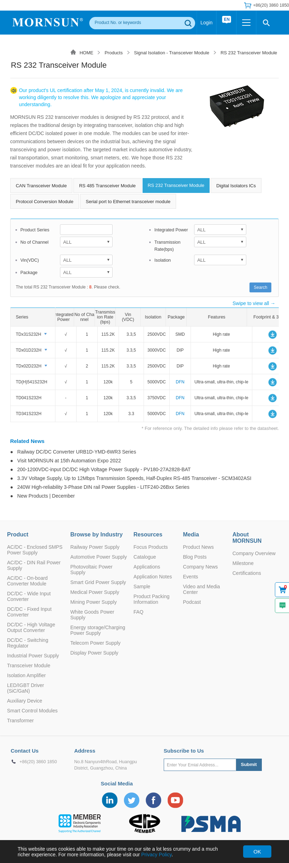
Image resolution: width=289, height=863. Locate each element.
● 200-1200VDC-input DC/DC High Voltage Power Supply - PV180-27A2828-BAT (100, 469)
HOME (86, 52)
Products (113, 52)
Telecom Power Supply (95, 643)
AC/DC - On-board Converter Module (27, 581)
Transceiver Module (28, 665)
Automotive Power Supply (98, 557)
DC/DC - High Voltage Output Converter (31, 627)
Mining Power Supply (93, 602)
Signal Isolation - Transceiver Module (171, 52)
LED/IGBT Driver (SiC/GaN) (25, 688)
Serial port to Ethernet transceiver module (128, 201)
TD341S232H (29, 413)
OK (257, 852)
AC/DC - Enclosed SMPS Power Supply (34, 549)
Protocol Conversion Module (44, 201)
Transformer (20, 720)
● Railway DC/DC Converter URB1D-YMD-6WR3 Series (73, 452)
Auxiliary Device (24, 701)
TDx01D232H (29, 350)
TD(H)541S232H (31, 381)
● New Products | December (42, 496)
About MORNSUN (247, 537)
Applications (146, 567)
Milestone (243, 563)
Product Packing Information (151, 599)
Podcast (192, 602)
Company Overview (254, 553)
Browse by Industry (96, 534)
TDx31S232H (28, 334)
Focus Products (150, 547)
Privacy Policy (156, 854)
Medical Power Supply (94, 592)
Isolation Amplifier (26, 675)
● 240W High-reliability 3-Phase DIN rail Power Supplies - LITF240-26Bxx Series (99, 487)
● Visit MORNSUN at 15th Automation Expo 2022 (65, 460)
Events (190, 576)
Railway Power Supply (94, 547)
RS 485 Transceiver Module (107, 185)
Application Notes (152, 576)
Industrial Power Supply (33, 655)
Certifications (247, 573)
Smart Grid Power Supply (98, 582)
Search (260, 287)
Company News (200, 567)
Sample (141, 586)
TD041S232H (29, 397)
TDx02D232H (29, 366)
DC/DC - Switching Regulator (27, 643)
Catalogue (144, 557)
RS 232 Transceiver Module (249, 52)
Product (17, 534)
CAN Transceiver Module (41, 185)
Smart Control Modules (32, 710)
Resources (147, 534)
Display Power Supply (94, 653)
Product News (198, 547)
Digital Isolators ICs (236, 185)
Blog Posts (195, 557)
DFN (180, 381)
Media (191, 534)
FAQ (138, 612)
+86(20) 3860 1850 (271, 5)
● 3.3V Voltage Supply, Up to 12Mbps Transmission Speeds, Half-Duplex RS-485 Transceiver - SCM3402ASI (131, 478)
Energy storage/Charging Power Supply (97, 630)
